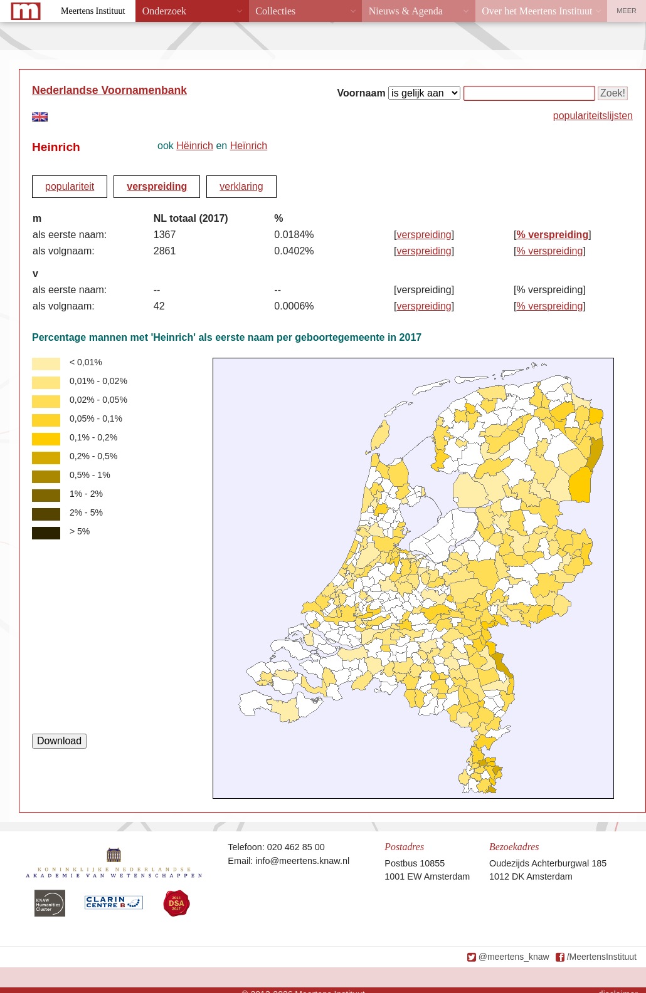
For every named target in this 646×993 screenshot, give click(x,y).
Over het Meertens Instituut (537, 11)
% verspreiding (552, 234)
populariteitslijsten (593, 115)
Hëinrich (194, 145)
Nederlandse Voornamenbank (109, 90)
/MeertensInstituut (602, 957)
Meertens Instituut (93, 11)
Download (59, 741)
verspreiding (157, 186)
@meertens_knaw (514, 957)
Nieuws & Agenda (406, 11)
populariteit (69, 186)
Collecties (275, 11)
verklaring (241, 186)
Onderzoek (164, 11)
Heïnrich (249, 145)
